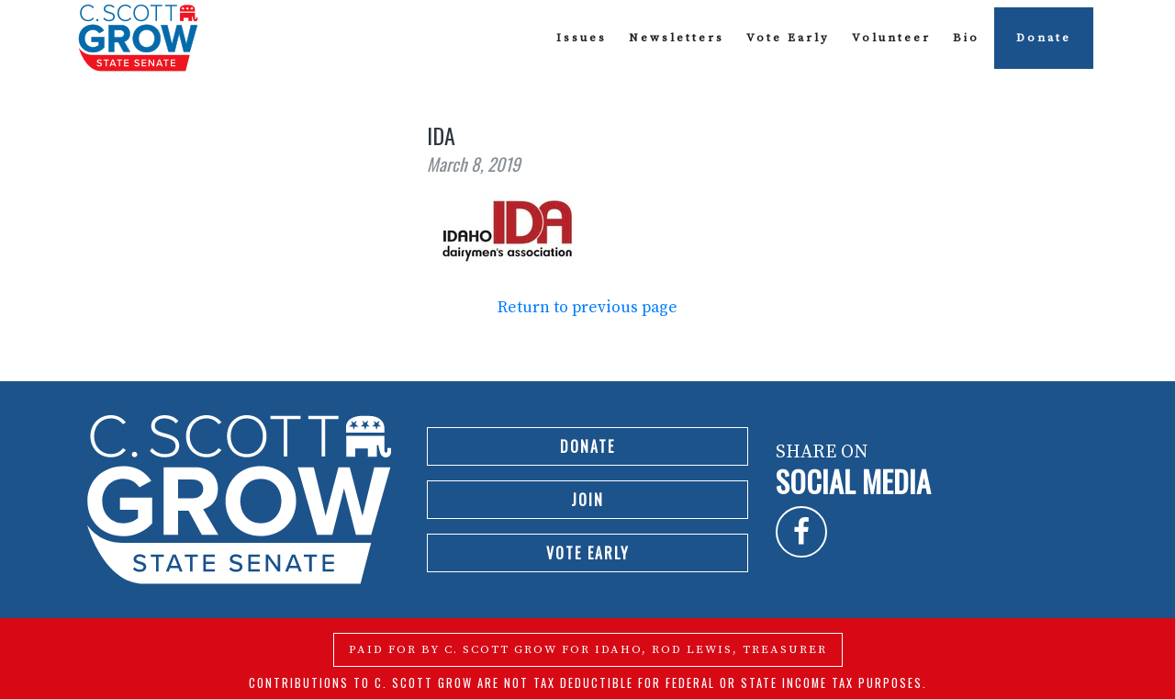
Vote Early (788, 37)
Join (587, 500)
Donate (1043, 37)
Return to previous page (587, 308)
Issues (581, 37)
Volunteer (891, 37)
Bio (966, 37)
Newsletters (676, 37)
